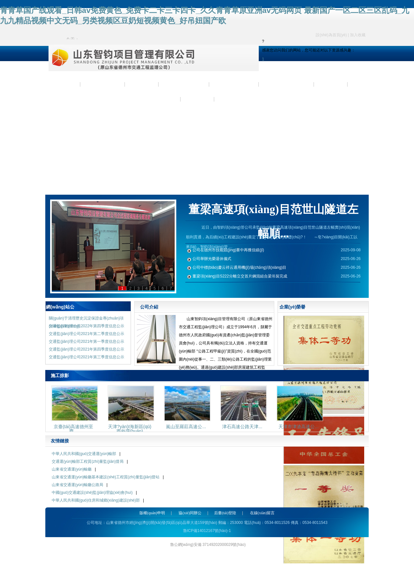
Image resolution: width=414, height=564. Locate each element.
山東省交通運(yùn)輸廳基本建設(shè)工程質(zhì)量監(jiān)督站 (105, 477)
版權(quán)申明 (152, 513)
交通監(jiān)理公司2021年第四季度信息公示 (86, 349)
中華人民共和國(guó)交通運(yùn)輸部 (84, 453)
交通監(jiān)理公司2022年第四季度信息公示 (86, 326)
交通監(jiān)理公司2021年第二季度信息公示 (86, 333)
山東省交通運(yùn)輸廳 (72, 469)
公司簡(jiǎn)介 (103, 84)
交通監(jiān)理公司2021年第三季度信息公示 (86, 357)
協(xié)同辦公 (190, 513)
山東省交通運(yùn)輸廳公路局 (77, 485)
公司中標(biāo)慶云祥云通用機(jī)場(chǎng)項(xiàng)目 (239, 267)
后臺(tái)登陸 (225, 513)
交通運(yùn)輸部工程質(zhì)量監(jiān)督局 (88, 461)
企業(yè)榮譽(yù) (234, 84)
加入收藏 (357, 35)
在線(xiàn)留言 (262, 513)
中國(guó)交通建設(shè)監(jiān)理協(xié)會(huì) (92, 492)
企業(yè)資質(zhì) (184, 84)
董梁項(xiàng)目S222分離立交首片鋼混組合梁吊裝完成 (239, 276)
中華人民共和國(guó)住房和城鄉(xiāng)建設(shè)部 (96, 500)
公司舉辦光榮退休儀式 (211, 258)
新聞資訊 (142, 84)
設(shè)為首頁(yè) (331, 35)
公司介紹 (149, 306)
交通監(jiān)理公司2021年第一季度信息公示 (86, 341)
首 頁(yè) (64, 84)
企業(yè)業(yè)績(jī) (286, 84)
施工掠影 (331, 84)
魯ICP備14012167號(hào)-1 (207, 530)
